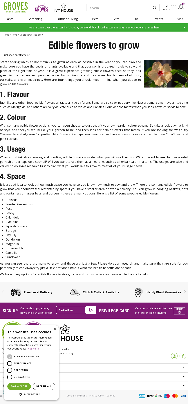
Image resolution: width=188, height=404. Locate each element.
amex (142, 396)
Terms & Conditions (76, 395)
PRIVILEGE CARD (114, 310)
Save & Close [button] (19, 386)
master (175, 396)
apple (150, 396)
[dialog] (31, 362)
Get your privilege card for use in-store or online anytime (153, 310)
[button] (31, 394)
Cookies (110, 395)
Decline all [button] (43, 386)
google (158, 396)
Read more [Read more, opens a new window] (33, 348)
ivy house (64, 7)
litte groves (41, 7)
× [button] (54, 329)
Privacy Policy (96, 395)
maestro (167, 396)
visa (183, 396)
